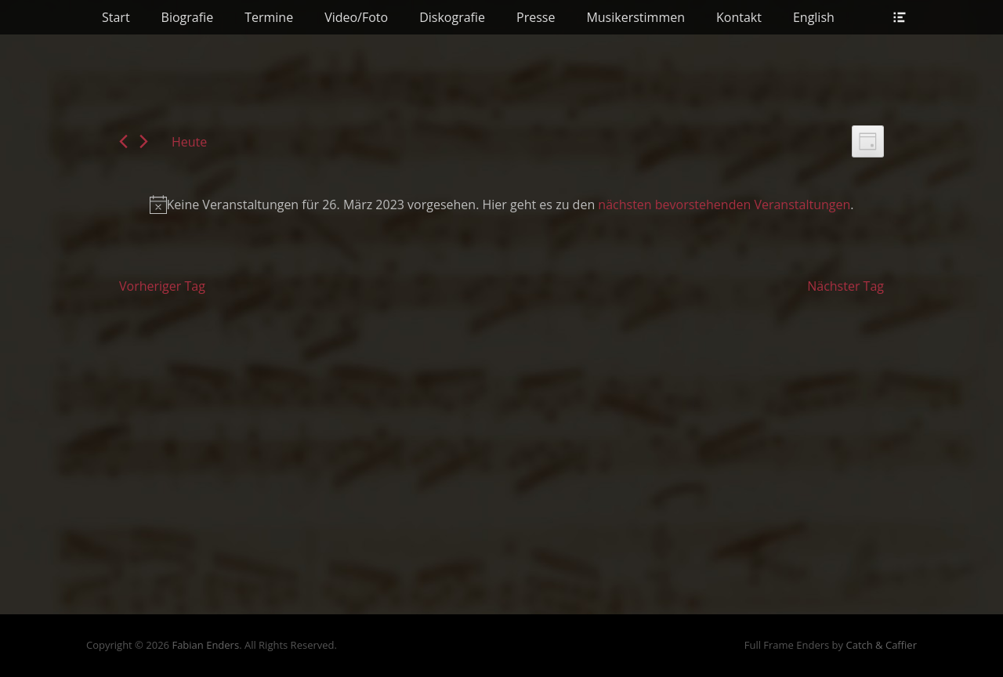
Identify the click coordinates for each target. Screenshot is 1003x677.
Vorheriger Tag (162, 286)
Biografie (187, 17)
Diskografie (452, 17)
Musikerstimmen (635, 17)
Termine (268, 17)
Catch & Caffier (881, 645)
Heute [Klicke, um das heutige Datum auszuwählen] (189, 141)
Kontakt (739, 17)
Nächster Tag (845, 286)
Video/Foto (356, 17)
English (814, 17)
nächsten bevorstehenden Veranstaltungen (724, 204)
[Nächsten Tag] (143, 141)
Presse (535, 17)
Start (116, 17)
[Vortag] (123, 141)
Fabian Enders (205, 645)
